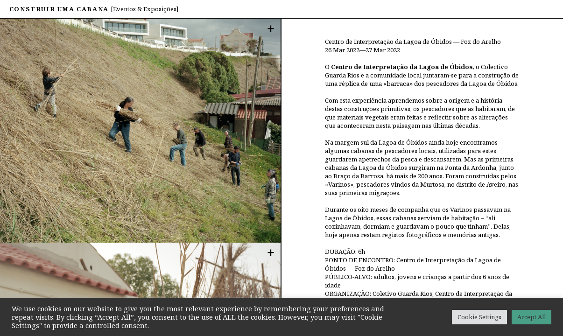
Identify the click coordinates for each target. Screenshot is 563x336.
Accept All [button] (531, 317)
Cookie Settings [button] (479, 317)
